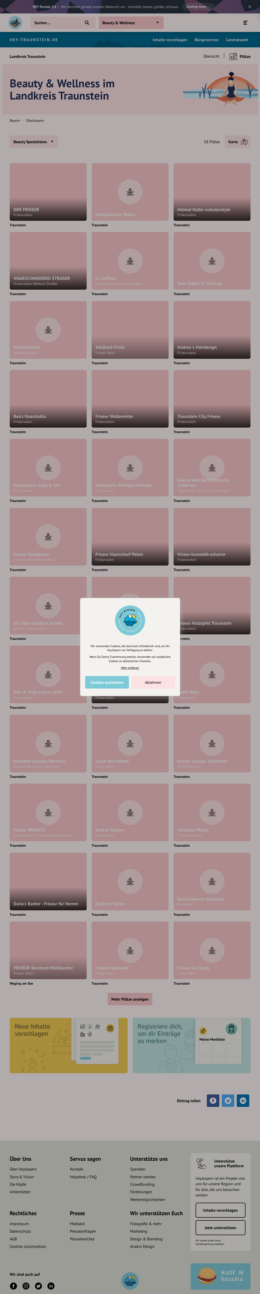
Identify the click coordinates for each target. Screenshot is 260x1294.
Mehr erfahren (130, 668)
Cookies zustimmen (107, 682)
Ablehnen (153, 682)
